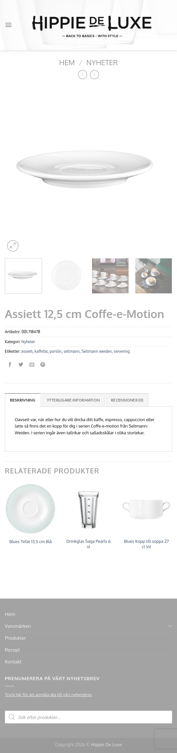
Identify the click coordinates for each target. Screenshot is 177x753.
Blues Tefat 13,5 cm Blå (30, 541)
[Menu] (8, 24)
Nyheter (102, 62)
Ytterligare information (73, 400)
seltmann (71, 351)
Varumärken (18, 626)
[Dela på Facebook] (10, 365)
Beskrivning (23, 400)
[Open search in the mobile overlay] (88, 717)
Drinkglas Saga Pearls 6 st (88, 544)
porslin (56, 351)
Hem (67, 62)
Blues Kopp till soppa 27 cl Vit (146, 544)
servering (122, 351)
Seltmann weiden (96, 351)
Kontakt (13, 662)
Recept (12, 650)
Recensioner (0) (127, 400)
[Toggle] (169, 626)
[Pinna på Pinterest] (43, 365)
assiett (26, 351)
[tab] (23, 399)
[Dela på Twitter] (21, 365)
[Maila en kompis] (32, 365)
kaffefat (41, 351)
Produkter (15, 638)
